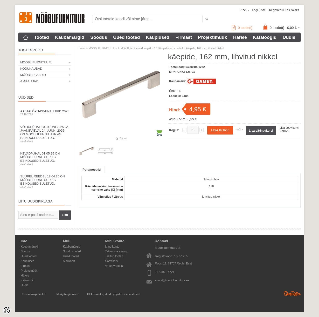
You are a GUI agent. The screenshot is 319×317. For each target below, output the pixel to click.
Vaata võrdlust (114, 266)
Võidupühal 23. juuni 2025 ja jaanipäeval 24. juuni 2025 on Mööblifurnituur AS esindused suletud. (44, 133)
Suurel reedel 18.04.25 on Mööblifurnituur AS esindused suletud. (44, 181)
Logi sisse (259, 10)
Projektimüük (212, 37)
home (82, 48)
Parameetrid (92, 169)
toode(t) (242, 28)
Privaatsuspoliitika (33, 294)
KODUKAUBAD (31, 68)
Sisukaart (69, 261)
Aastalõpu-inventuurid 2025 (44, 112)
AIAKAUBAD (29, 81)
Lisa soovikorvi (289, 127)
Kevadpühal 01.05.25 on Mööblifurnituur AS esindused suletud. (44, 158)
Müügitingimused (67, 294)
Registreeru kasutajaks (284, 10)
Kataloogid (265, 37)
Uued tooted (126, 37)
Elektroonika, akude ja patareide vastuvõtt (113, 294)
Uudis (289, 37)
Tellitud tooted (114, 256)
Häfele (240, 37)
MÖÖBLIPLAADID (33, 75)
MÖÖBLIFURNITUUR (35, 62)
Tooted (41, 37)
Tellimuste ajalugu (116, 251)
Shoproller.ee (292, 293)
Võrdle (284, 131)
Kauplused (157, 37)
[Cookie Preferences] (6, 310)
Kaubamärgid (69, 37)
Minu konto (112, 246)
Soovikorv (111, 261)
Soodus (98, 37)
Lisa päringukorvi (261, 130)
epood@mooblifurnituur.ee (172, 280)
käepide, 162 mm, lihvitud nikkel (205, 48)
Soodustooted (72, 251)
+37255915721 (164, 272)
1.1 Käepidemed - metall (168, 48)
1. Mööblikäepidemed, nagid (134, 48)
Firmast (183, 37)
